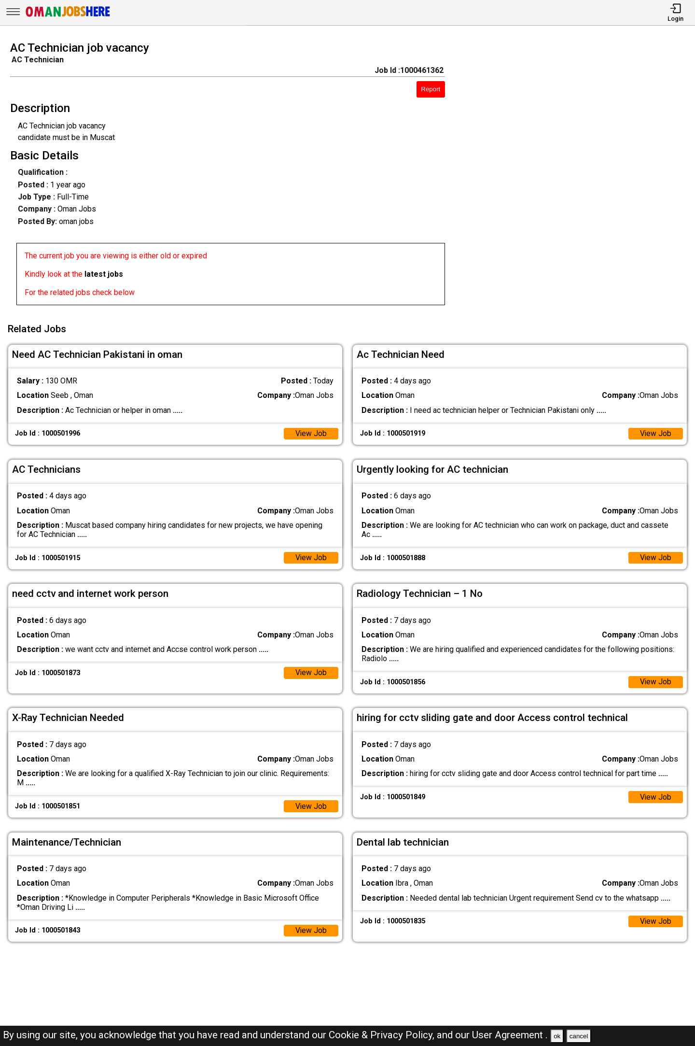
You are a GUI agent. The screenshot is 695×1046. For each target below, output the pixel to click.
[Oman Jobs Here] (68, 16)
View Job (311, 432)
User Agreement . (510, 1035)
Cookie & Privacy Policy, (383, 1035)
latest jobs (103, 274)
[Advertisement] (579, 176)
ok (557, 1036)
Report (430, 89)
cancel (579, 1036)
